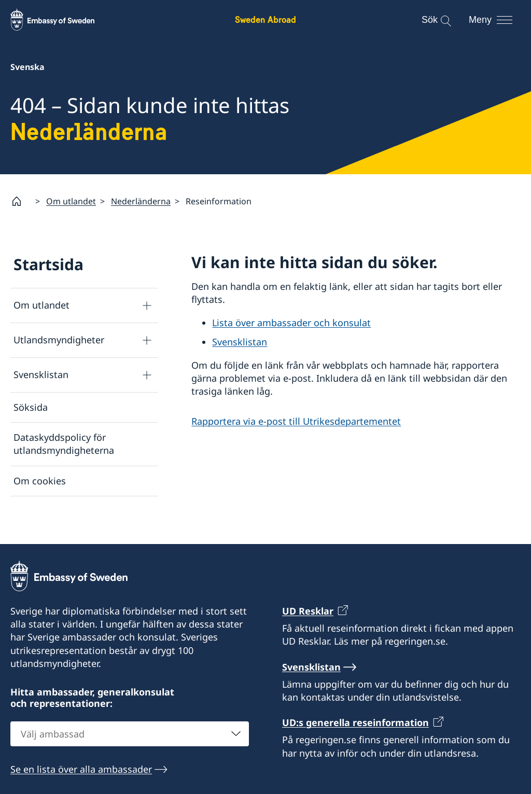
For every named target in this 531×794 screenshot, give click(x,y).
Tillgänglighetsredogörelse (72, 510)
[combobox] (129, 749)
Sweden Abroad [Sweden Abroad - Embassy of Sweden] (265, 19)
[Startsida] (20, 201)
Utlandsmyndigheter (58, 339)
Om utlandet (71, 200)
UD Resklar (307, 626)
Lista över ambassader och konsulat (291, 322)
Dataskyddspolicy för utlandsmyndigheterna (63, 443)
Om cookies (39, 480)
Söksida (30, 407)
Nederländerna (141, 200)
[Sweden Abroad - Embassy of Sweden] (62, 20)
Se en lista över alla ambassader (81, 784)
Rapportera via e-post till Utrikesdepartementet (296, 420)
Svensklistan (40, 374)
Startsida (48, 264)
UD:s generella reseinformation (355, 738)
